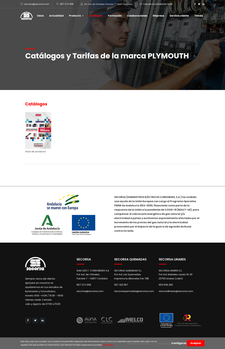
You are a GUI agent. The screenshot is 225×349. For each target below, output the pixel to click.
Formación (115, 15)
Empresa (158, 15)
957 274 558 (66, 4)
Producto (75, 15)
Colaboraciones (137, 15)
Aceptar (195, 343)
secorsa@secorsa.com (36, 4)
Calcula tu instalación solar (158, 4)
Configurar (178, 343)
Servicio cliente (179, 15)
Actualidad (56, 15)
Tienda (198, 15)
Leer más (107, 344)
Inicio (40, 15)
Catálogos (95, 15)
